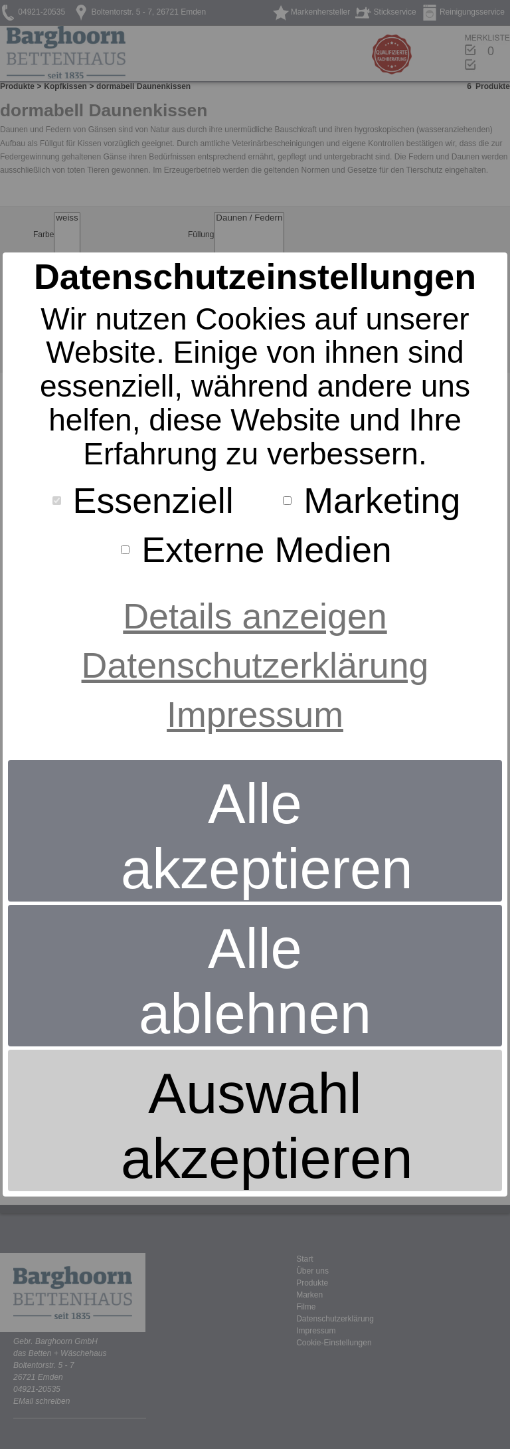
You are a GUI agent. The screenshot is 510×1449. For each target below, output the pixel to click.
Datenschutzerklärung (255, 665)
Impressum (255, 714)
